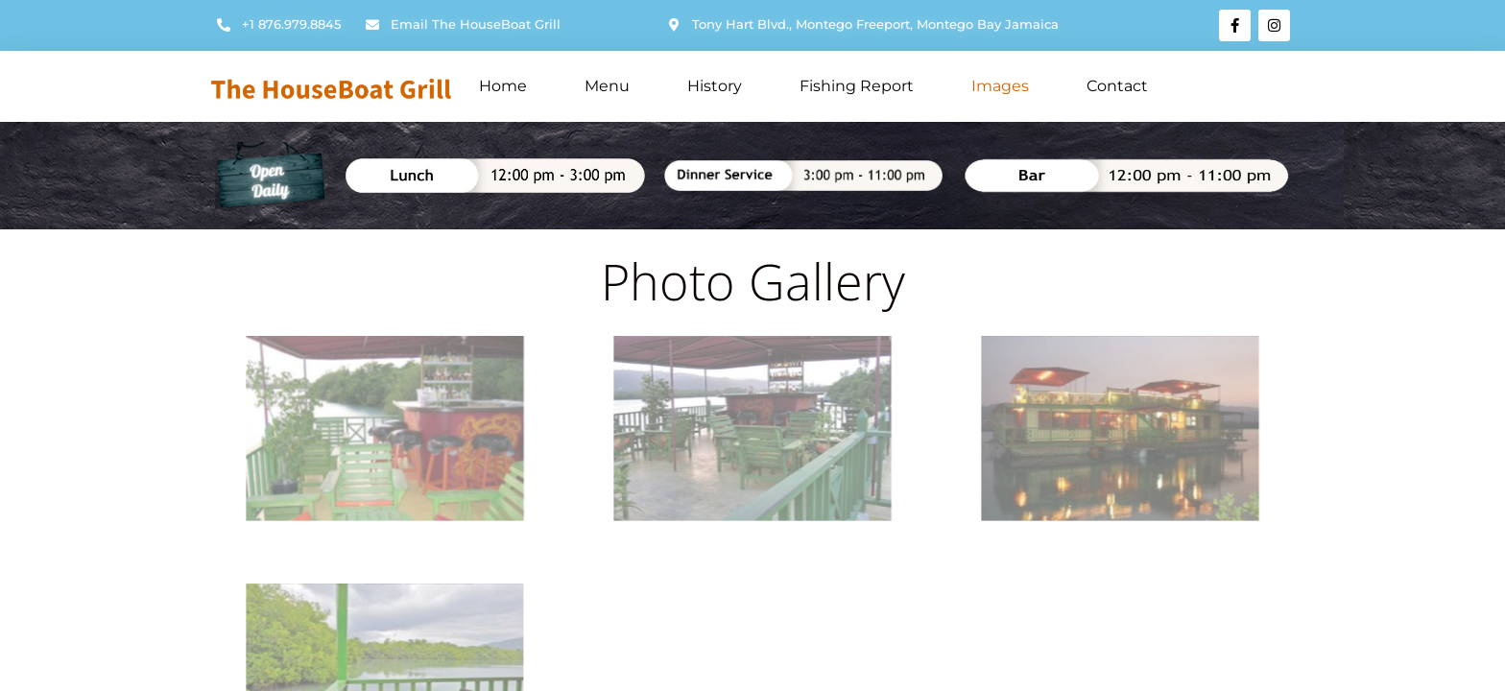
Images (1000, 86)
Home (503, 86)
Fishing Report (857, 86)
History (714, 86)
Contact (1117, 86)
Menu (607, 86)
